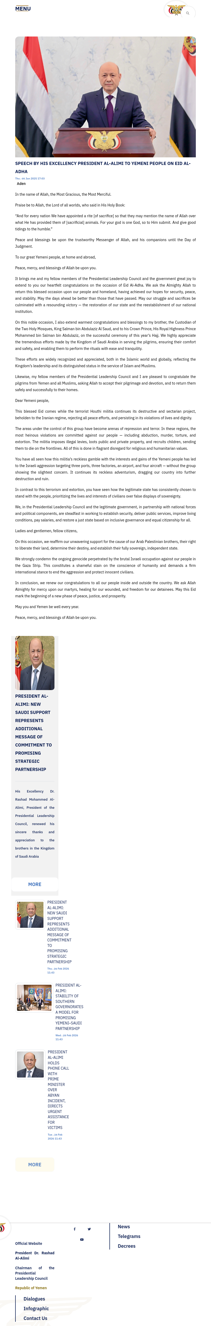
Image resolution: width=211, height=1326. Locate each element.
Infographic (36, 1308)
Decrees (127, 1246)
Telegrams (129, 1236)
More (34, 884)
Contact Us (35, 1318)
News (124, 1226)
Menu (23, 8)
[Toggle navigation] (23, 8)
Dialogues (34, 1298)
